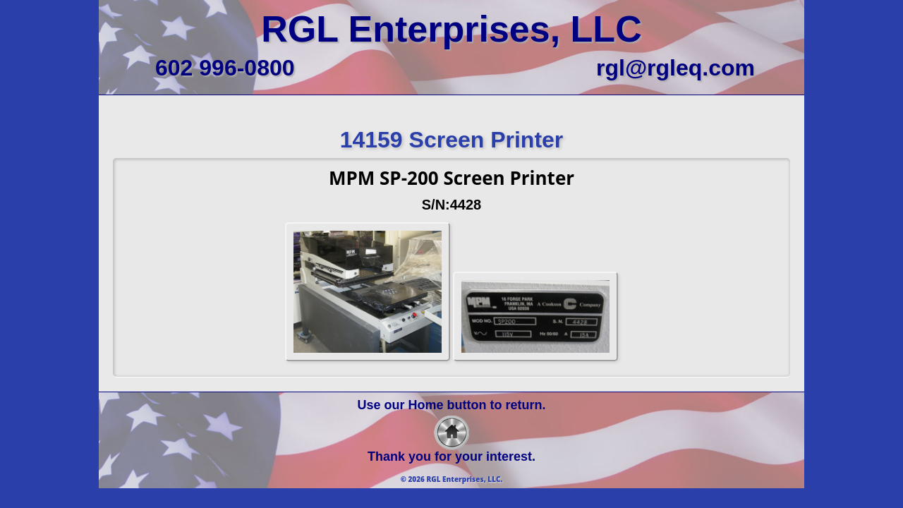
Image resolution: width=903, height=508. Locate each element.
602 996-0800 (225, 67)
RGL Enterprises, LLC (451, 28)
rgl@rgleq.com (675, 67)
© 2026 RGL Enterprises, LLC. (452, 479)
